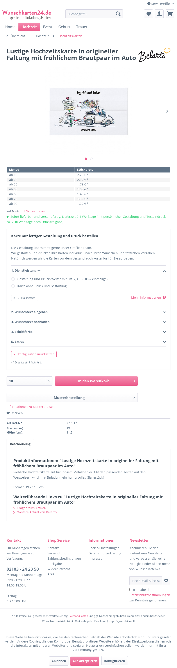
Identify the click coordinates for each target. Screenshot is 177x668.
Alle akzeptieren (85, 661)
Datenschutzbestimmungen (149, 595)
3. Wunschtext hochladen (88, 322)
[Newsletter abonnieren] (166, 580)
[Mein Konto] (159, 13)
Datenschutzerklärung (105, 553)
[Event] (47, 27)
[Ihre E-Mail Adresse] (145, 580)
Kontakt (53, 548)
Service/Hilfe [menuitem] (159, 4)
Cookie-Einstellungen (104, 548)
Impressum (97, 558)
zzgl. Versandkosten (32, 211)
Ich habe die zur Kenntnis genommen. (149, 595)
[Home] (10, 27)
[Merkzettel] (148, 13)
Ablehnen (59, 661)
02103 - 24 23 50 (23, 569)
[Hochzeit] (29, 27)
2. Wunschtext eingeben (88, 312)
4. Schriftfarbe (88, 332)
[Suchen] (118, 13)
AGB (51, 574)
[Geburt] (64, 27)
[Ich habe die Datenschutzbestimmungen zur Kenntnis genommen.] (130, 589)
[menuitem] (94, 15)
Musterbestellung (94, 397)
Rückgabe (55, 564)
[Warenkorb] (170, 13)
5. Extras (88, 341)
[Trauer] (82, 27)
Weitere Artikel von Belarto (35, 512)
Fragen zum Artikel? (29, 508)
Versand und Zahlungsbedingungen (64, 556)
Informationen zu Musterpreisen (31, 407)
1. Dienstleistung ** (88, 270)
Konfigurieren (114, 661)
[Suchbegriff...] (94, 13)
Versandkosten (79, 616)
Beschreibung (20, 444)
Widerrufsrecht (59, 569)
